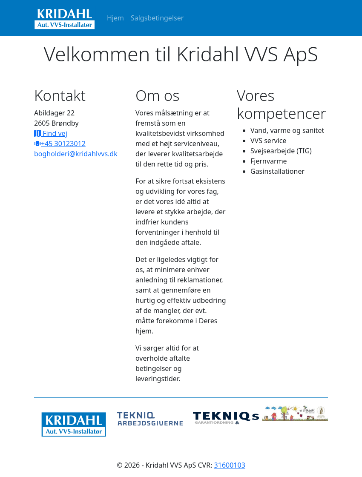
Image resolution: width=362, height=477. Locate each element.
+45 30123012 (63, 143)
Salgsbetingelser (157, 18)
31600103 (229, 465)
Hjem (115, 18)
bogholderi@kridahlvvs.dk (76, 153)
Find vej (54, 133)
